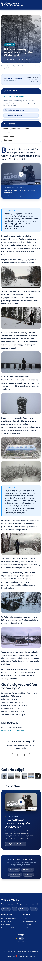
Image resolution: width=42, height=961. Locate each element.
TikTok (28, 874)
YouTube (14, 870)
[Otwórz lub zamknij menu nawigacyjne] (39, 5)
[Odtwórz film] (21, 802)
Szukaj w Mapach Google (15, 110)
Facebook (27, 870)
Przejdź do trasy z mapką (12, 730)
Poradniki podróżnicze (9, 918)
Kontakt (25, 928)
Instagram (15, 874)
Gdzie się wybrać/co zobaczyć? (16, 128)
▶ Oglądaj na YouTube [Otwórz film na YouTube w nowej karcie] (16, 844)
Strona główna (5, 66)
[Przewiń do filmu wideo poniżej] (21, 181)
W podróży (10, 44)
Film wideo (7, 140)
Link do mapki (10, 132)
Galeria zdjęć (8, 136)
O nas (24, 918)
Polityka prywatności (29, 921)
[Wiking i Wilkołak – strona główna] (12, 5)
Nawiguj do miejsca (13, 115)
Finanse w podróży (8, 928)
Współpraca (26, 925)
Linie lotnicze (6, 925)
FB (14, 909)
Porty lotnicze (6, 921)
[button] (21, 802)
